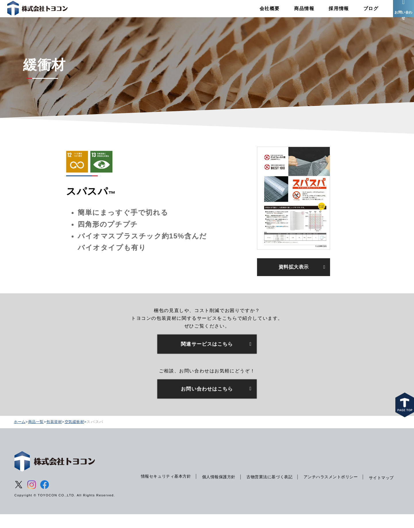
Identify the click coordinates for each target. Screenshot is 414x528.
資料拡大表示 (293, 277)
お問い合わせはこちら (207, 402)
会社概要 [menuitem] (259, 12)
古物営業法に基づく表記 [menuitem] (270, 485)
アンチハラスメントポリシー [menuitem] (335, 485)
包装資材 (57, 435)
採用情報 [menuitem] (328, 12)
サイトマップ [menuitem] (146, 497)
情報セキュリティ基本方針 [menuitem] (160, 484)
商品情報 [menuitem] (293, 12)
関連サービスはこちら (207, 356)
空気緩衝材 (78, 435)
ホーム (20, 435)
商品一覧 (37, 435)
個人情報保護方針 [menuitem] (216, 485)
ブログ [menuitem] (360, 12)
